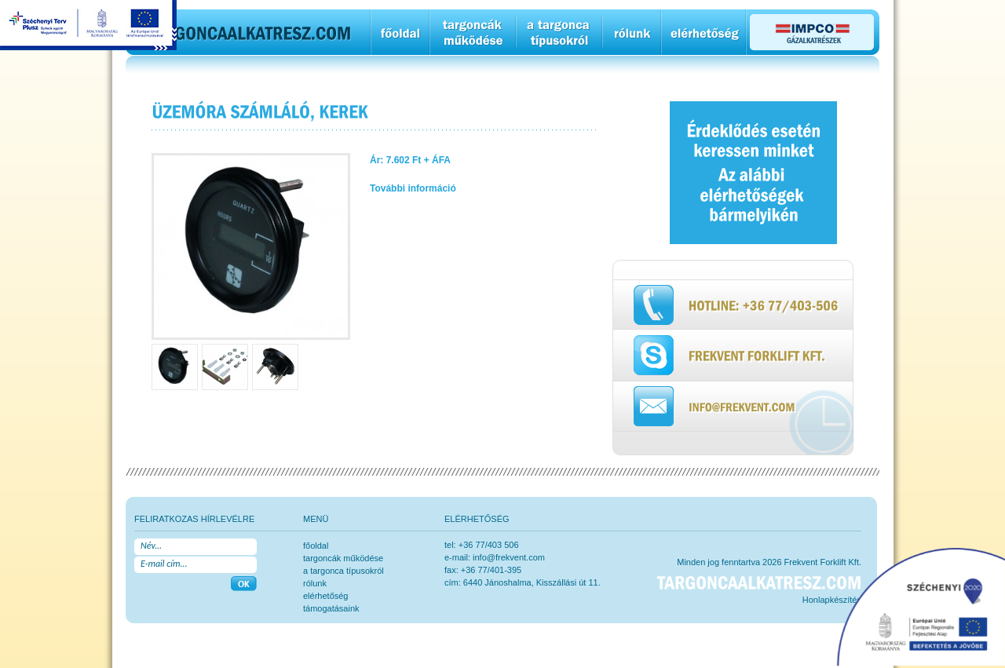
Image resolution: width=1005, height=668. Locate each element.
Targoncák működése (343, 558)
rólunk (315, 583)
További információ (413, 188)
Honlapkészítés (831, 599)
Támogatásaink (331, 608)
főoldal (315, 545)
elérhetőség (326, 595)
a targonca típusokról (343, 570)
